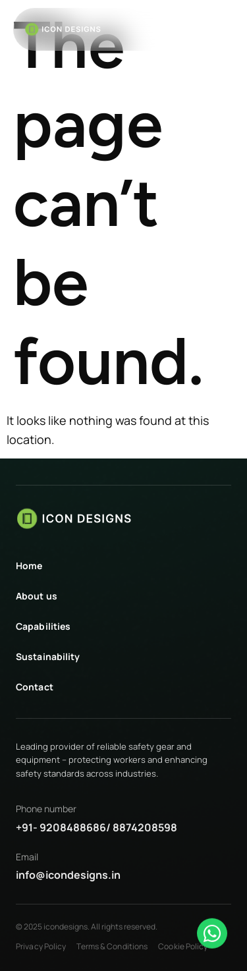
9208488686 (73, 827)
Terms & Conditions (112, 946)
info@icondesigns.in (68, 875)
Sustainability (48, 656)
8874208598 (145, 827)
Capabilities (43, 626)
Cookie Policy (182, 946)
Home (29, 565)
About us (36, 596)
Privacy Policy (41, 946)
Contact (34, 686)
